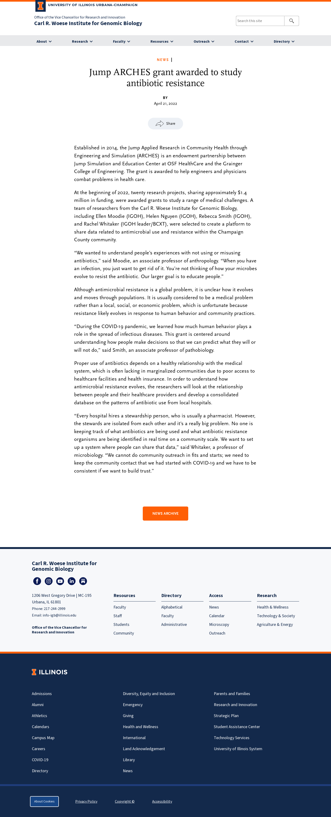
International (134, 738)
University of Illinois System (238, 749)
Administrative (174, 625)
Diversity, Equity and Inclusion (149, 694)
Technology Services (231, 738)
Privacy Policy (86, 801)
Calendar (217, 616)
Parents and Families (232, 694)
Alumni (38, 705)
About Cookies (44, 801)
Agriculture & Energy (275, 625)
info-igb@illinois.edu (59, 615)
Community (123, 633)
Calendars (40, 727)
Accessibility (162, 801)
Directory (282, 41)
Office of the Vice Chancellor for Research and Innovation (79, 17)
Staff (117, 616)
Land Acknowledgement (144, 749)
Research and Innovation (235, 705)
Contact (242, 41)
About (42, 41)
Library (129, 760)
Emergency (133, 705)
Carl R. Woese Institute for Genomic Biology (88, 23)
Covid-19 (40, 760)
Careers (38, 749)
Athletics (39, 716)
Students (121, 625)
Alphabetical (171, 607)
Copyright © (125, 801)
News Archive (165, 513)
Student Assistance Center (237, 727)
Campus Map (43, 738)
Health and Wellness (140, 727)
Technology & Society (276, 616)
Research (80, 41)
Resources (159, 41)
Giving (128, 716)
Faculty (119, 41)
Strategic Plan (226, 716)
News (163, 60)
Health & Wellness (273, 607)
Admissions (42, 694)
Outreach (202, 41)
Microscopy (219, 625)
